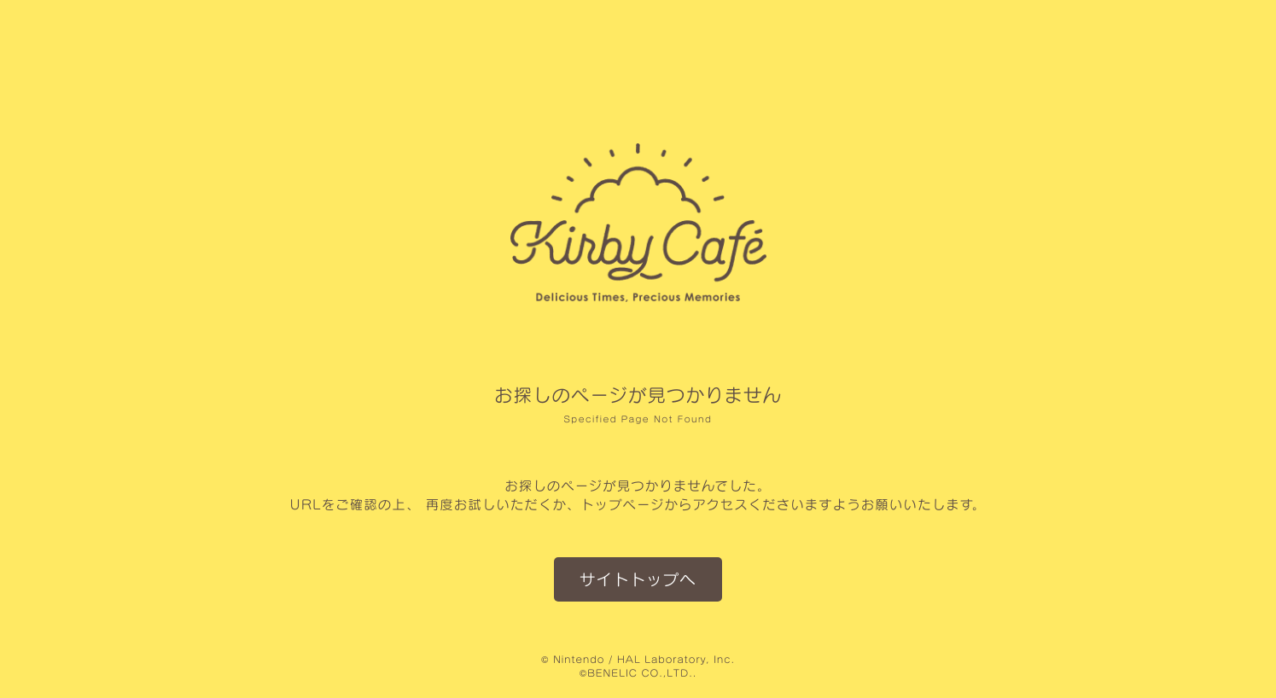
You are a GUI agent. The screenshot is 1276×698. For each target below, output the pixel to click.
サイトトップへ (638, 579)
